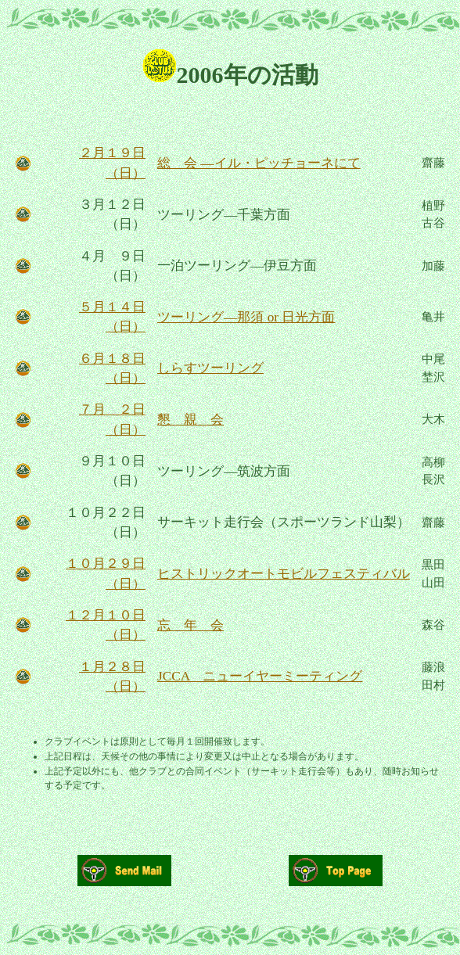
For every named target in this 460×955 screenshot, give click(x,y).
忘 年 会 (190, 625)
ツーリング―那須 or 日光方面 (246, 317)
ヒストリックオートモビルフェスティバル (283, 573)
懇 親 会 (190, 419)
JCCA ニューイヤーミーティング (259, 676)
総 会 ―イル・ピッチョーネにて (259, 163)
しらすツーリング (210, 368)
